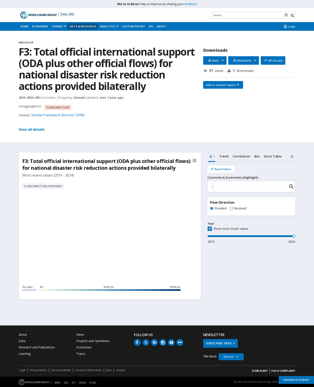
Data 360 (67, 14)
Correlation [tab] (241, 156)
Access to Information (88, 370)
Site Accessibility (61, 370)
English (229, 357)
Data (22, 341)
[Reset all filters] (221, 169)
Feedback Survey (296, 380)
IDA (66, 382)
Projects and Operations (93, 341)
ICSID (92, 382)
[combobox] (251, 186)
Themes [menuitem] (57, 26)
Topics (80, 354)
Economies (40, 26)
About (161, 26)
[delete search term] (287, 14)
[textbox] (212, 186)
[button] (223, 85)
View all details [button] (32, 129)
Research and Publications (37, 347)
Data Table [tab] (273, 156)
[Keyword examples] (253, 15)
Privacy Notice (38, 370)
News (80, 334)
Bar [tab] (257, 156)
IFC (74, 382)
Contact (120, 370)
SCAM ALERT (260, 371)
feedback (190, 4)
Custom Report (133, 26)
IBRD (57, 382)
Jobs (108, 370)
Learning (25, 354)
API (151, 26)
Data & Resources (83, 26)
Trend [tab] (223, 156)
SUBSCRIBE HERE (219, 343)
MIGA (82, 382)
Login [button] (289, 26)
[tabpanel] (251, 203)
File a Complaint (283, 371)
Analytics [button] (107, 26)
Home (24, 26)
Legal (22, 370)
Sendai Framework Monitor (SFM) (57, 115)
